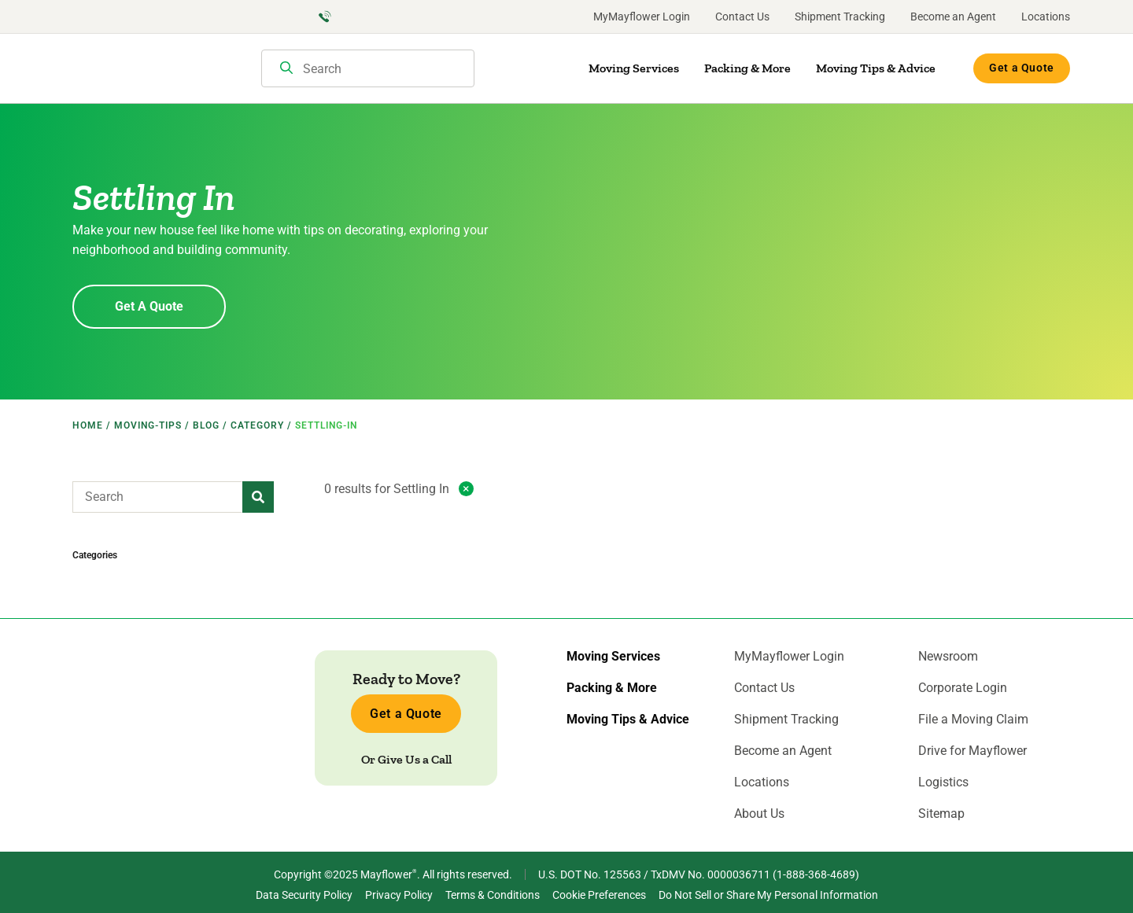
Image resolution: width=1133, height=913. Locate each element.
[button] (258, 497)
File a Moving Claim (973, 719)
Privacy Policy (399, 894)
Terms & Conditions (492, 894)
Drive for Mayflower (972, 751)
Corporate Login (962, 688)
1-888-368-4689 (816, 874)
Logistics (943, 782)
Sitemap (941, 814)
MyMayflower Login (641, 16)
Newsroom (948, 656)
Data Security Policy (304, 894)
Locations (1045, 16)
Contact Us (742, 16)
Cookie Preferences (599, 894)
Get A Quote (149, 306)
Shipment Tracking (840, 16)
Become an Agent (953, 16)
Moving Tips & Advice (876, 68)
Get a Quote (1021, 67)
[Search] (286, 69)
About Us (759, 814)
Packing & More (747, 68)
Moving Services (634, 68)
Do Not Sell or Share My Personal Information (768, 894)
